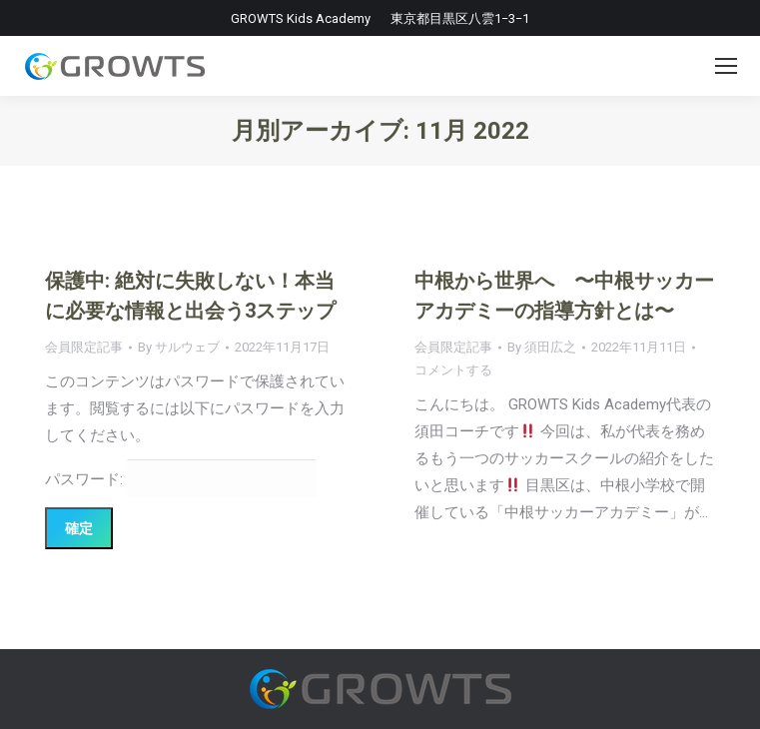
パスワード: (181, 479)
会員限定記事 (84, 347)
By (179, 347)
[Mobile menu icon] (726, 66)
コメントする (453, 370)
